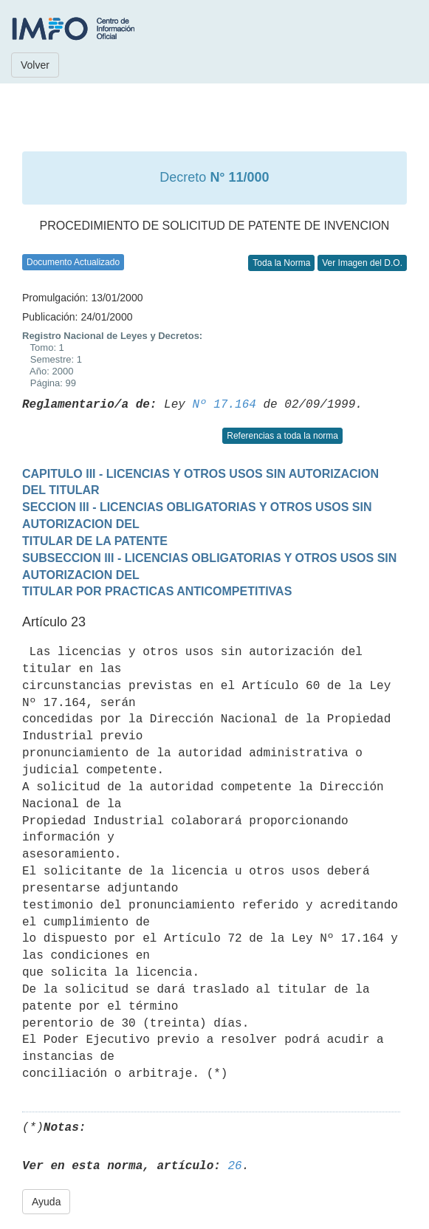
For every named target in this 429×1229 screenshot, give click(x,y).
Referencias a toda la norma (282, 436)
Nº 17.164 (223, 404)
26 (234, 1166)
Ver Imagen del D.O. (362, 263)
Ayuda (46, 1202)
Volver (35, 65)
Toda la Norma (281, 263)
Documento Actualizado (73, 262)
